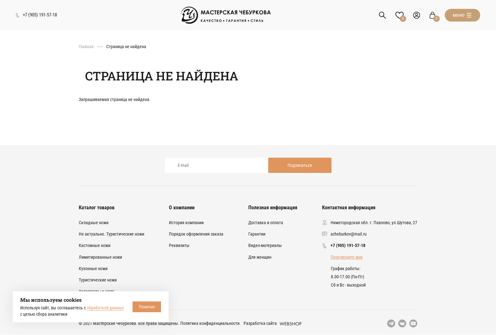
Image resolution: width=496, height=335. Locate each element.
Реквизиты (179, 245)
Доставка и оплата (265, 222)
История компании (186, 222)
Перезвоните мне (347, 257)
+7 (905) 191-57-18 (348, 245)
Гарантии (256, 234)
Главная (86, 46)
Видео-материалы (265, 245)
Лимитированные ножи (100, 257)
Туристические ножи (98, 279)
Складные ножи (93, 222)
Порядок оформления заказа (196, 234)
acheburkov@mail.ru (349, 234)
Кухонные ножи (93, 268)
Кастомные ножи (94, 245)
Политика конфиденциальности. (210, 323)
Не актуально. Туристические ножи (111, 234)
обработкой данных (105, 307)
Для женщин (259, 257)
